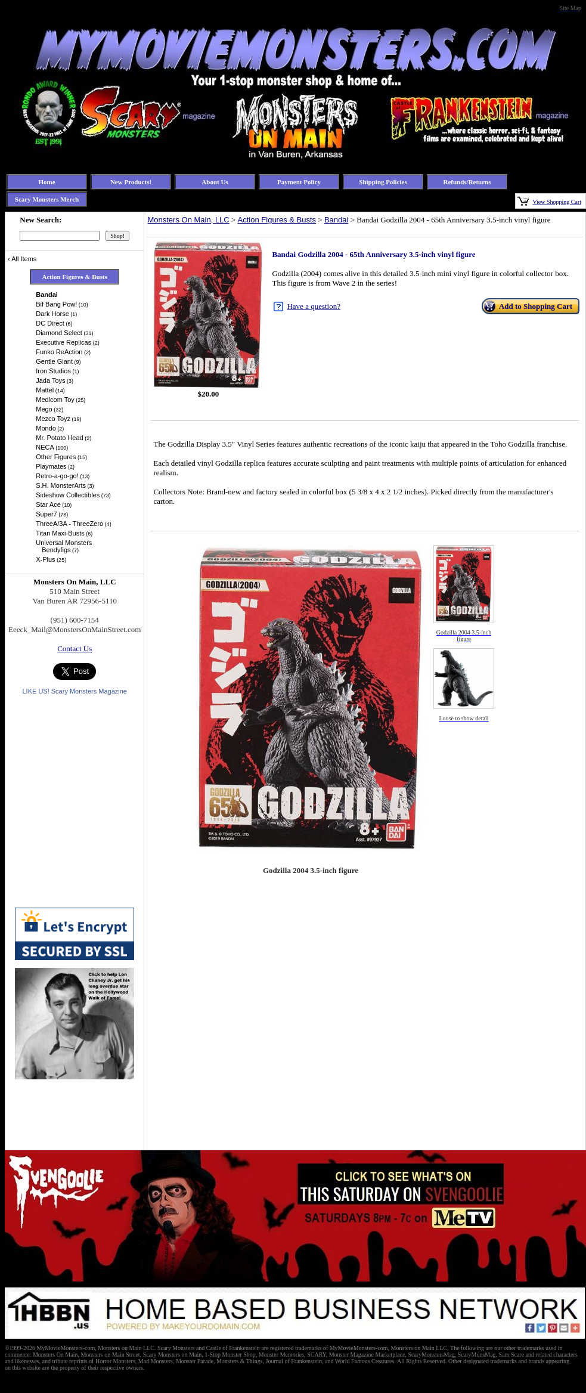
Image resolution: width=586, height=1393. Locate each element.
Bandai (336, 219)
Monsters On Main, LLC (188, 219)
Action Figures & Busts (277, 219)
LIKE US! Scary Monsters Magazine (74, 691)
